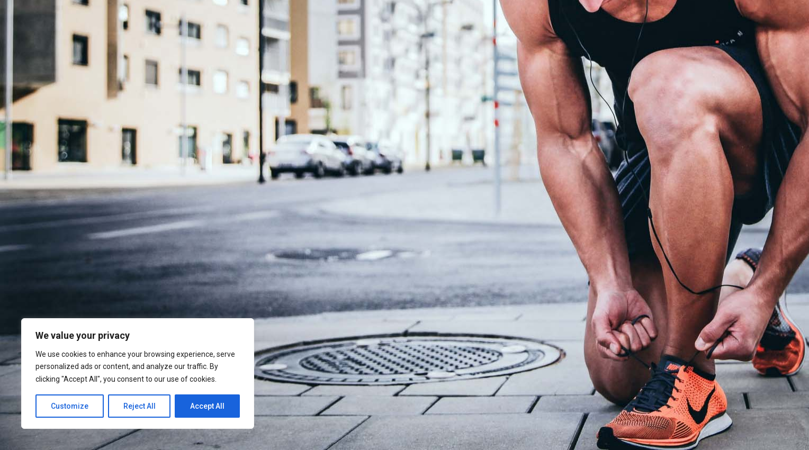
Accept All (207, 406)
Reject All (139, 406)
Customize (69, 406)
